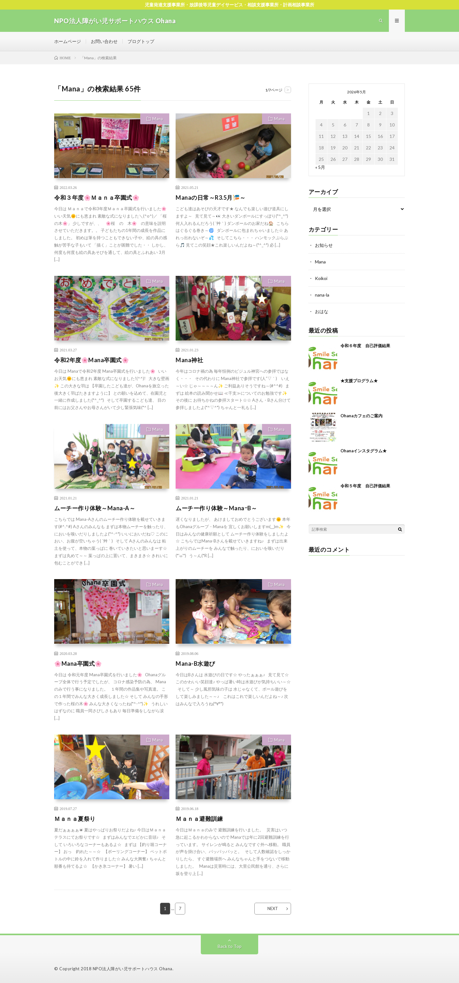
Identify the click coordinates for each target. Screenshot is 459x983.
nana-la (322, 295)
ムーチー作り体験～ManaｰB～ (216, 508)
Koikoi (321, 278)
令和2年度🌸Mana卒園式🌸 (91, 359)
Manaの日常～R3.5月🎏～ (211, 197)
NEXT (272, 908)
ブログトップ (140, 41)
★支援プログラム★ (359, 380)
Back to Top (230, 946)
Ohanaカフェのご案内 (361, 415)
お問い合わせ (104, 41)
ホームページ (67, 41)
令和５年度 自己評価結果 (365, 485)
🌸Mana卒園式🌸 (78, 663)
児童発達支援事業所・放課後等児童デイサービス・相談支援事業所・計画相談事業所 (229, 4)
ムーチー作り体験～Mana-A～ (94, 508)
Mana (157, 118)
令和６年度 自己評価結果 (365, 345)
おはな (321, 311)
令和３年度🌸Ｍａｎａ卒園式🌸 (96, 197)
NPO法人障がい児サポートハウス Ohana (132, 968)
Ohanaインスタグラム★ (363, 450)
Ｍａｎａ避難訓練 (199, 818)
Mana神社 (189, 359)
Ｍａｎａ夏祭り (75, 818)
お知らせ (324, 245)
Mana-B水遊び (195, 663)
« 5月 (320, 167)
